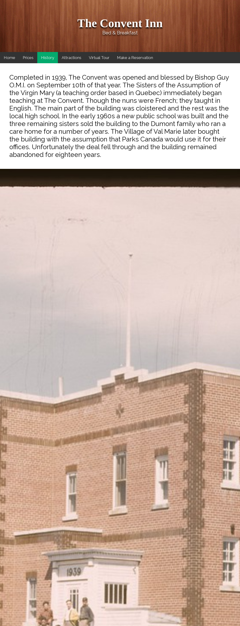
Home (9, 57)
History (47, 57)
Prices (28, 57)
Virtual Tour (99, 57)
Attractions (71, 57)
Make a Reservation (135, 57)
